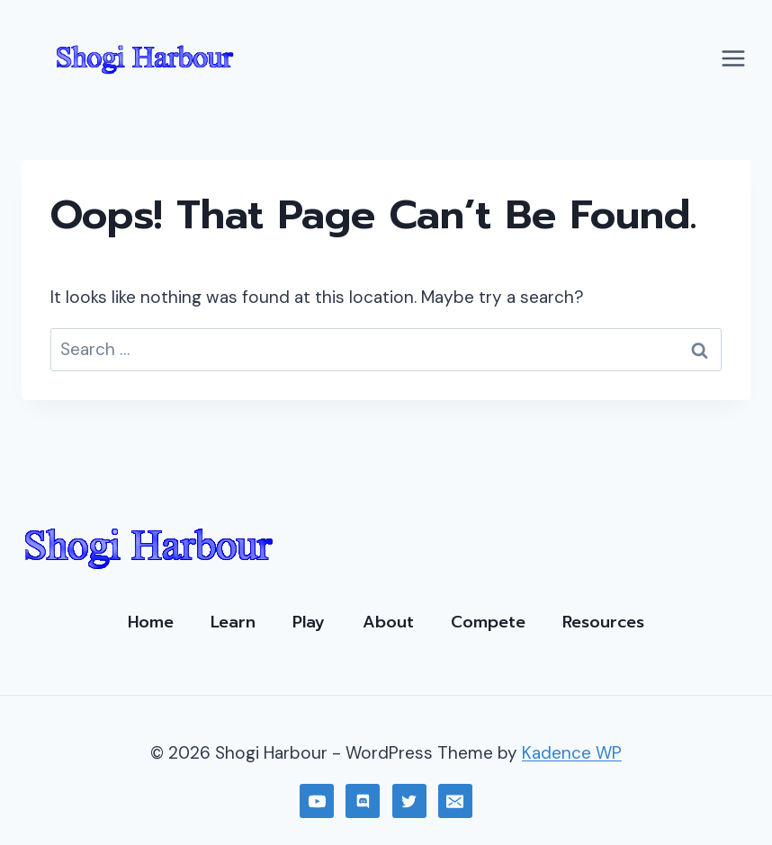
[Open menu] (733, 58)
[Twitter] (409, 801)
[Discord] (363, 801)
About (388, 622)
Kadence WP (572, 753)
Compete (488, 622)
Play (308, 622)
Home (151, 622)
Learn (233, 622)
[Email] (455, 801)
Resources (603, 622)
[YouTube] (317, 801)
